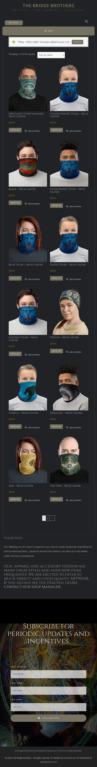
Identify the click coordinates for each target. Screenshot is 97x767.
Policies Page (61, 750)
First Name (17, 683)
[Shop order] (51, 55)
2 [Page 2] (47, 518)
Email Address (19, 667)
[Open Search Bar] (86, 21)
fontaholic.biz (70, 758)
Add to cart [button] (15, 130)
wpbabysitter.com (48, 762)
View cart (77, 42)
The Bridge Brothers (48, 6)
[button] (32, 131)
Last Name (16, 699)
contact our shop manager (32, 586)
